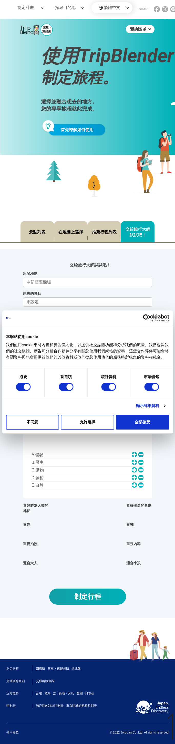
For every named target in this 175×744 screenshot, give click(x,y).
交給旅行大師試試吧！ (138, 232)
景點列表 (37, 232)
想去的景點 (32, 293)
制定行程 (87, 596)
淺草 (48, 693)
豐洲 (80, 693)
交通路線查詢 (45, 681)
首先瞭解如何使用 (77, 130)
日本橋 (89, 693)
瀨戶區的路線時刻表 (50, 705)
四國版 (40, 668)
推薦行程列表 (104, 232)
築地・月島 (66, 693)
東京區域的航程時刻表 (81, 705)
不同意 (32, 422)
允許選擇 (87, 422)
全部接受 (142, 422)
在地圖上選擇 (70, 232)
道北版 (76, 668)
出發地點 (30, 274)
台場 (39, 693)
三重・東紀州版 (58, 668)
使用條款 (12, 732)
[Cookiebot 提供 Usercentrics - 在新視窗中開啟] (146, 318)
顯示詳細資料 (147, 405)
